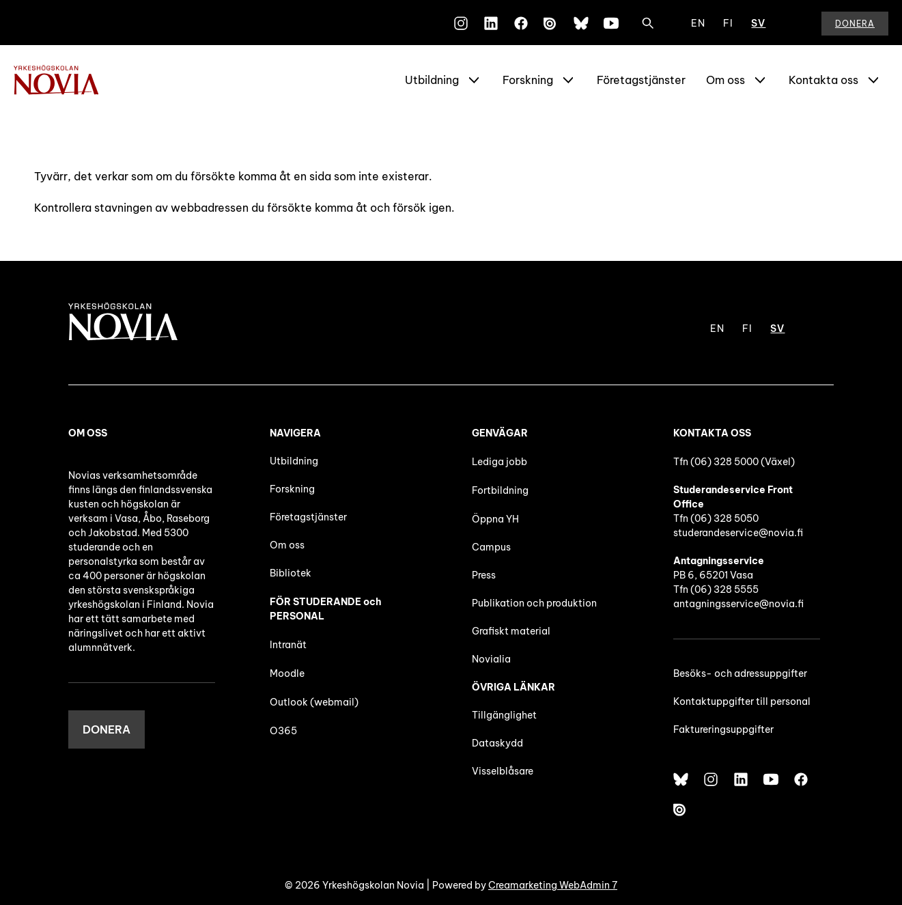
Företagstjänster (641, 80)
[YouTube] (611, 23)
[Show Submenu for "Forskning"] (568, 80)
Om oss (725, 80)
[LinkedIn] (491, 23)
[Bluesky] (581, 23)
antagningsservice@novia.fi (738, 604)
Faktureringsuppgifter (723, 729)
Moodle (287, 673)
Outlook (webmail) (314, 702)
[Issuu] (551, 23)
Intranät (288, 645)
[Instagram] (461, 23)
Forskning (528, 80)
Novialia (491, 659)
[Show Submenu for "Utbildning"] (474, 80)
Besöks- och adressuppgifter (740, 673)
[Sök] (648, 23)
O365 (283, 731)
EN (698, 23)
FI (728, 23)
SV (758, 23)
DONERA (106, 729)
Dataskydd (497, 743)
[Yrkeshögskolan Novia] (68, 80)
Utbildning (432, 80)
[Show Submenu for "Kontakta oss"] (873, 80)
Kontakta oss (823, 80)
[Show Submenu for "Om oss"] (760, 80)
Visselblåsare (502, 771)
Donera (855, 23)
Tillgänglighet (504, 715)
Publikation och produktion (534, 603)
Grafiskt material (511, 631)
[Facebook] (521, 23)
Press (484, 575)
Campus (491, 547)
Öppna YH (495, 519)
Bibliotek (290, 573)
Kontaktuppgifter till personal (742, 701)
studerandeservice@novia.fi (738, 533)
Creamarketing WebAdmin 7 (552, 885)
